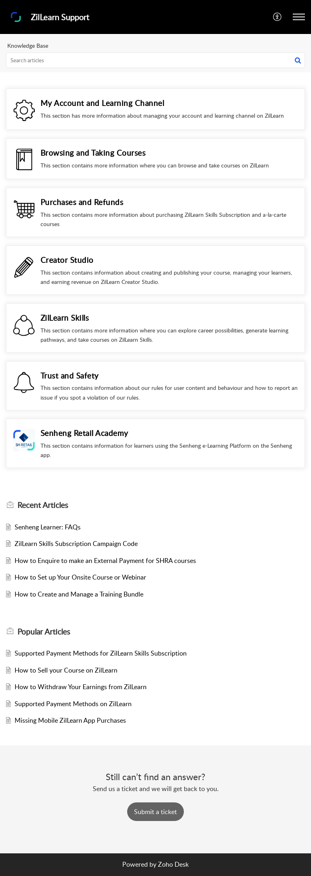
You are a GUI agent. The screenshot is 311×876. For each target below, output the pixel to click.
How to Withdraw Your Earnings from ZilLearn (81, 686)
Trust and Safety (69, 375)
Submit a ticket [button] (155, 811)
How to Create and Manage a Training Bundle (79, 594)
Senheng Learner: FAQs (48, 527)
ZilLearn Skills (64, 317)
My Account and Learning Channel (102, 102)
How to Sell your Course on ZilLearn (66, 670)
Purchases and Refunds (82, 202)
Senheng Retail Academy (84, 432)
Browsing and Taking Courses (93, 152)
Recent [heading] (42, 505)
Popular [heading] (43, 631)
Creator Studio (67, 259)
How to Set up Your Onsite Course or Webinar (80, 577)
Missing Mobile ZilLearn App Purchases (70, 720)
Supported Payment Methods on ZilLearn (73, 703)
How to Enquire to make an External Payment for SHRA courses (105, 560)
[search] (155, 60)
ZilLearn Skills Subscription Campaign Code (76, 543)
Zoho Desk (173, 864)
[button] (277, 17)
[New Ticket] (155, 811)
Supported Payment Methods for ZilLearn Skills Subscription (101, 653)
